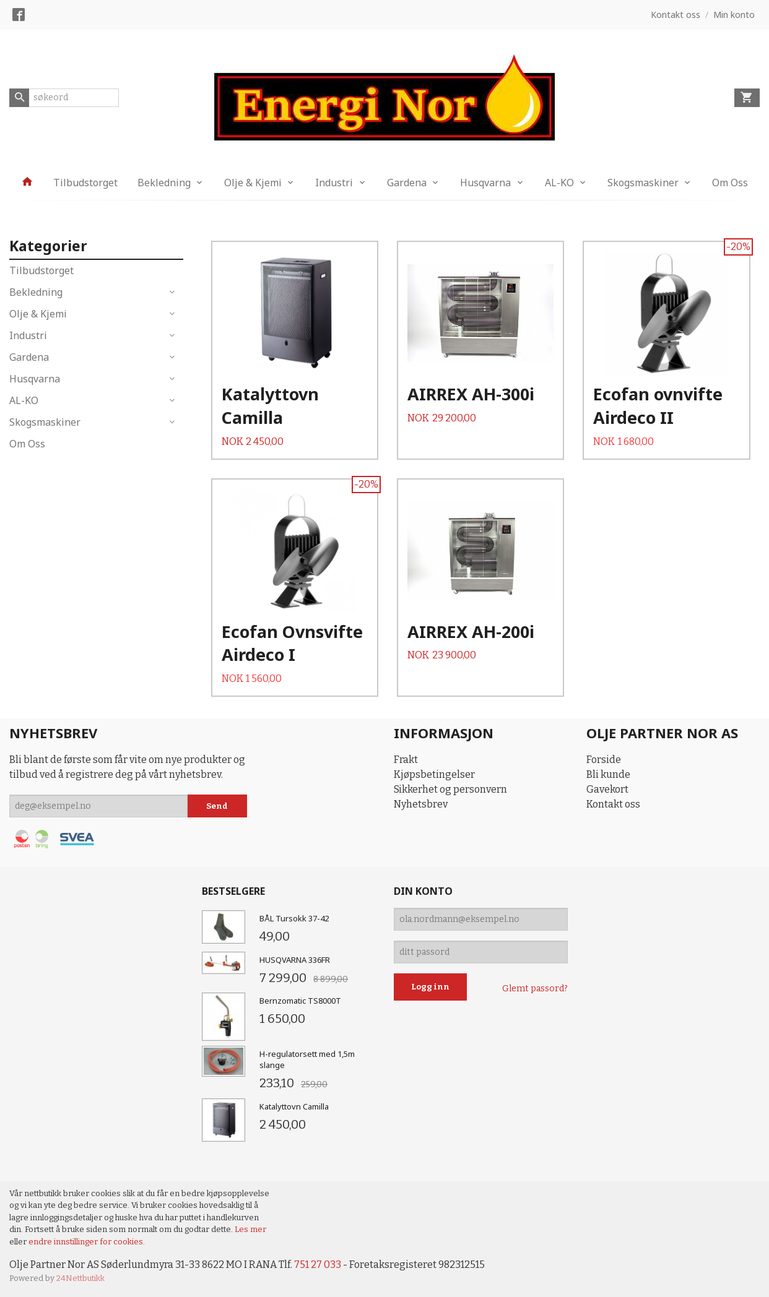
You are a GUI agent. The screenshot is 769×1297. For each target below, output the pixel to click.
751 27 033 (317, 1264)
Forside (603, 759)
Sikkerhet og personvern (450, 789)
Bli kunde (608, 774)
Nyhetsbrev (421, 804)
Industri (334, 182)
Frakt (406, 759)
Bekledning (164, 182)
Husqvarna (485, 182)
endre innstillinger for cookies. (86, 1241)
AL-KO (559, 182)
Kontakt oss (613, 804)
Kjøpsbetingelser (434, 774)
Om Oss (730, 182)
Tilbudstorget (85, 182)
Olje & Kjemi (253, 182)
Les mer (250, 1229)
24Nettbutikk (80, 1278)
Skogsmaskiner (643, 182)
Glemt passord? (535, 988)
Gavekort (607, 789)
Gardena (407, 182)
